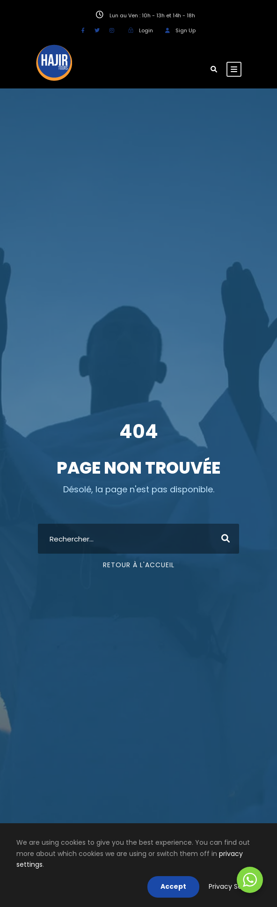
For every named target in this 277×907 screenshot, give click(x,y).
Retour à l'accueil (139, 565)
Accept (173, 886)
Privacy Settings (235, 886)
